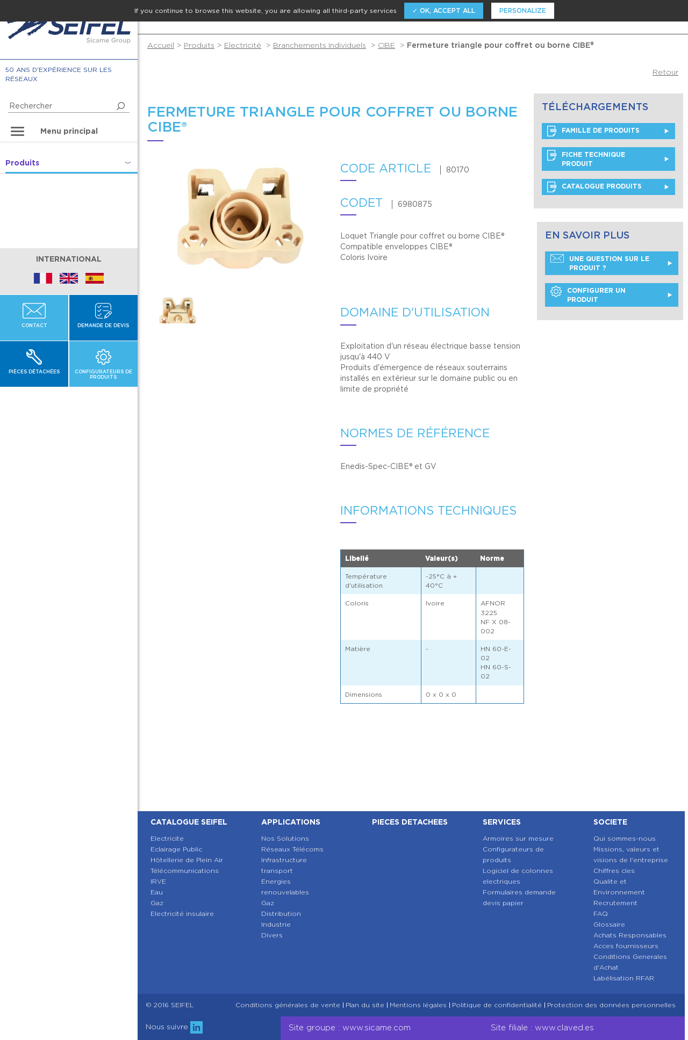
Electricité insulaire (182, 913)
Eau (156, 892)
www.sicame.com (376, 1027)
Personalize (522, 10)
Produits (199, 45)
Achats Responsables (629, 935)
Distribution (281, 913)
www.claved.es (564, 1027)
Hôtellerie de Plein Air (186, 860)
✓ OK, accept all (443, 10)
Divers (272, 935)
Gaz (156, 903)
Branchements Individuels (319, 45)
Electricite (167, 838)
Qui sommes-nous (624, 838)
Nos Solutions (285, 838)
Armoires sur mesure (518, 838)
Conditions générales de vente (287, 1005)
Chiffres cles (614, 870)
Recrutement (615, 903)
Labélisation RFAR (623, 978)
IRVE (158, 881)
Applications (290, 822)
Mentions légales (418, 1005)
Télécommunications (184, 870)
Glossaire (609, 924)
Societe (610, 822)
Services (502, 822)
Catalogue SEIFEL (188, 822)
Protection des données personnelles (611, 1005)
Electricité (242, 45)
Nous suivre (174, 1026)
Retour (665, 72)
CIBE (386, 45)
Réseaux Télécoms (292, 849)
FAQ (600, 913)
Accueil (160, 45)
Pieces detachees (410, 822)
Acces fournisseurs (625, 946)
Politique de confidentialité (497, 1005)
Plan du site (365, 1005)
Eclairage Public (176, 849)
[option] (178, 308)
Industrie (276, 924)
